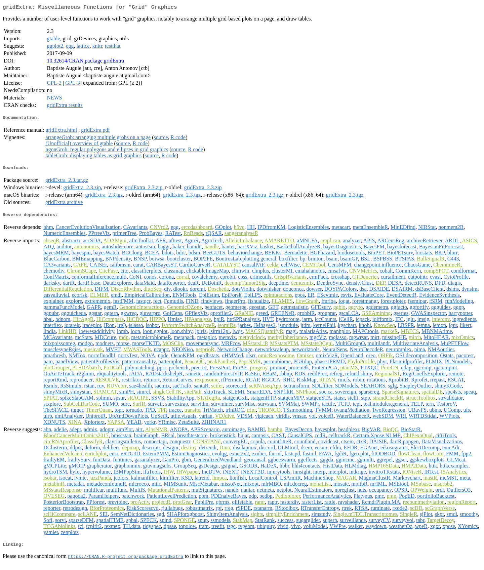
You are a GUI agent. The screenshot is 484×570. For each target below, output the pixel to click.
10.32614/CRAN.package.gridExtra (85, 62)
